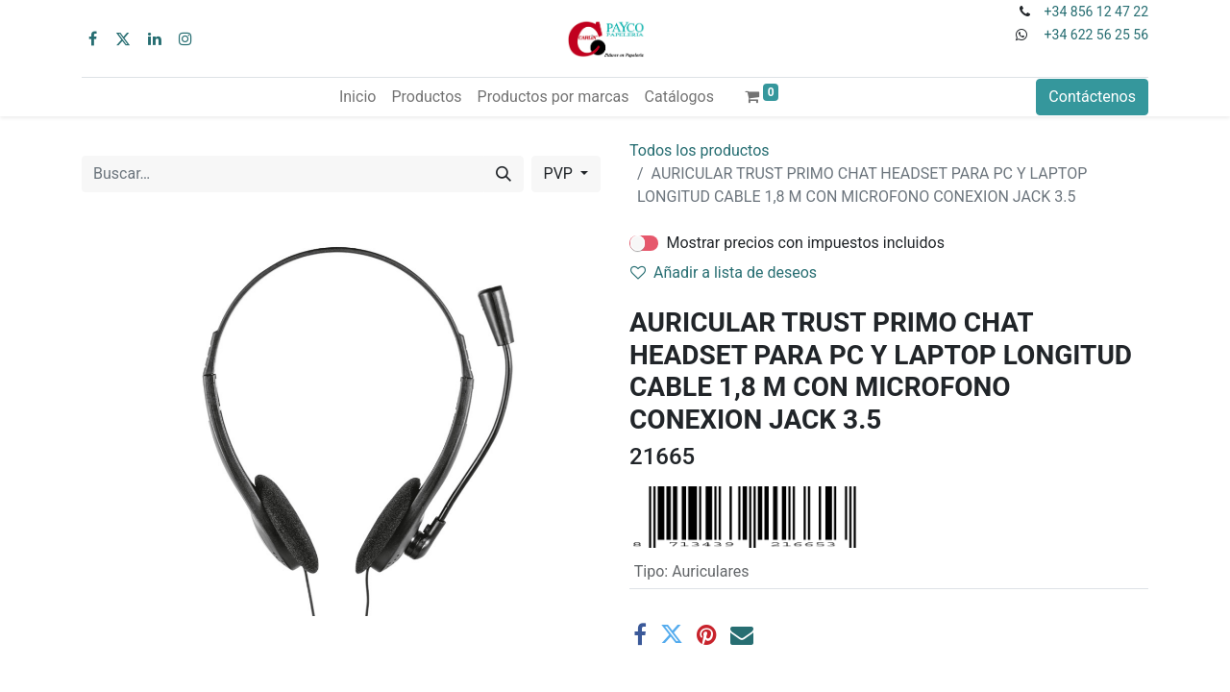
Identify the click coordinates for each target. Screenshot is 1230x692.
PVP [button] (560, 173)
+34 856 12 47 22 (1096, 11)
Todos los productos (699, 150)
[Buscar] (503, 174)
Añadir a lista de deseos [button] (723, 272)
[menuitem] (357, 97)
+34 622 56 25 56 (1096, 34)
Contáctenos (1092, 96)
